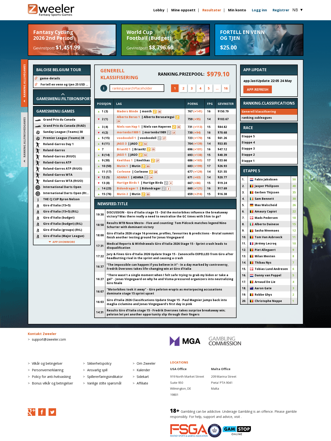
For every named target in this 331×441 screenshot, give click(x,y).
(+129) (197, 172)
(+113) (197, 127)
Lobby (158, 10)
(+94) (196, 133)
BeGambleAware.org (258, 416)
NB (297, 9)
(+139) (197, 144)
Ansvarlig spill (97, 370)
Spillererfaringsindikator (105, 376)
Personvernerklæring (47, 370)
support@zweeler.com (49, 339)
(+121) (197, 188)
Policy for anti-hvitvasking (51, 376)
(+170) (197, 138)
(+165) (197, 160)
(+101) (197, 149)
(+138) (197, 155)
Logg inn (259, 10)
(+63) (196, 177)
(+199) (197, 166)
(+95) (196, 119)
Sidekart (143, 376)
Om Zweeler (146, 363)
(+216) (197, 194)
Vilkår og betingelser (47, 363)
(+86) (196, 183)
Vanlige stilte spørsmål (104, 383)
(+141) (197, 111)
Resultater (211, 10)
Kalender (143, 370)
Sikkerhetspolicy (99, 363)
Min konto (237, 10)
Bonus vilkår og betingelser (52, 383)
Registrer (281, 10)
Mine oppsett (183, 10)
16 (226, 88)
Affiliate (142, 383)
